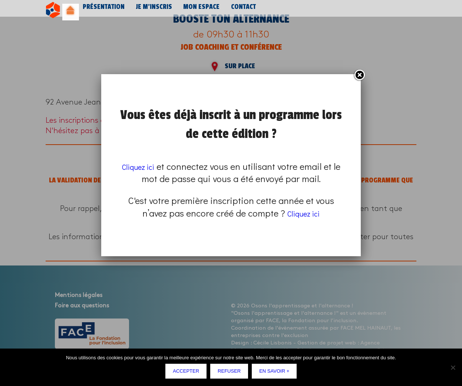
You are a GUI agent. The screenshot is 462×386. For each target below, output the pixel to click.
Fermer (359, 75)
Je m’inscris (151, 10)
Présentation (102, 10)
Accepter (188, 373)
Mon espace (197, 10)
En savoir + (276, 373)
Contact (238, 10)
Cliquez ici (142, 166)
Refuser (231, 373)
